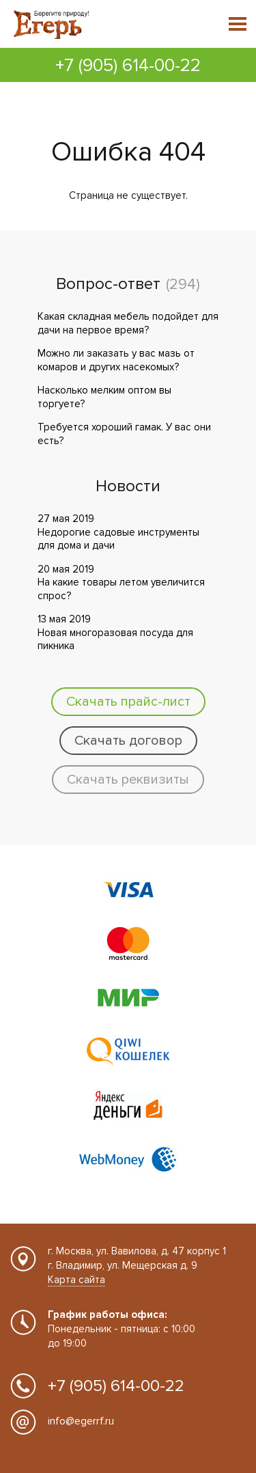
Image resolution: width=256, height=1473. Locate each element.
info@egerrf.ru (81, 1421)
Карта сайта (76, 1280)
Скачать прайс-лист (128, 701)
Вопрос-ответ (108, 284)
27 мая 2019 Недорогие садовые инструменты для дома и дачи (118, 531)
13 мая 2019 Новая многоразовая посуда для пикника (115, 632)
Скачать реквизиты (128, 779)
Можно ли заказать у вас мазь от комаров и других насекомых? (116, 360)
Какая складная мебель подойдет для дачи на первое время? (128, 323)
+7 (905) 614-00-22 (128, 66)
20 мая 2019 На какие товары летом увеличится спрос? (121, 582)
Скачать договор (128, 740)
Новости (128, 486)
